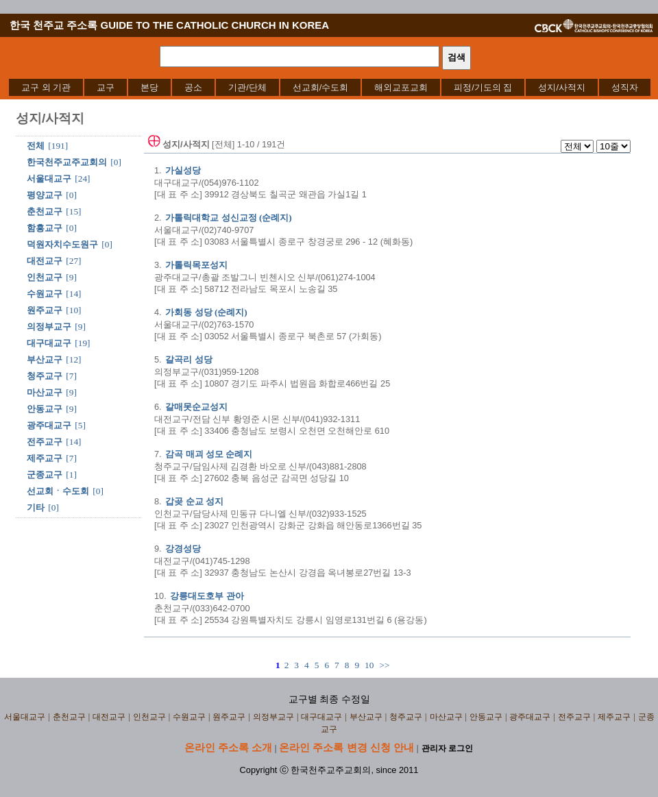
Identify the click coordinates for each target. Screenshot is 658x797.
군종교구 (44, 474)
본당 (149, 87)
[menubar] (329, 87)
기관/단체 (247, 87)
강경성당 (183, 548)
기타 (36, 507)
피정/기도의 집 (483, 87)
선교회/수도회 (321, 87)
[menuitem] (46, 87)
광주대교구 (49, 425)
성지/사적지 (561, 87)
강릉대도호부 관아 (206, 596)
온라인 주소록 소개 (228, 747)
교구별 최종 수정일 (329, 699)
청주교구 (44, 376)
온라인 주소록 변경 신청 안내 (346, 747)
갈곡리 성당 (188, 359)
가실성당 (183, 170)
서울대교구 (49, 178)
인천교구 (44, 277)
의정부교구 (49, 326)
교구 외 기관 (46, 87)
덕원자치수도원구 (62, 244)
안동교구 (44, 409)
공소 (193, 87)
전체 (36, 145)
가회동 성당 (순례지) (206, 312)
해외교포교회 (401, 87)
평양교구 (44, 195)
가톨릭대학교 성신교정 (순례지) (228, 217)
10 (369, 665)
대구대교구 (49, 343)
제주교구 (44, 458)
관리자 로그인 (447, 748)
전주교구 (44, 442)
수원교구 (44, 294)
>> (384, 665)
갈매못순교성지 (196, 407)
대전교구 (44, 261)
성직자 (624, 87)
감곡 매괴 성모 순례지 (208, 454)
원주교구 (44, 310)
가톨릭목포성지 (196, 265)
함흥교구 (44, 228)
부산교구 (44, 359)
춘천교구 (44, 211)
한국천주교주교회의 (67, 162)
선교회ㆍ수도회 (58, 491)
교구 (105, 87)
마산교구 (44, 392)
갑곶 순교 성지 (194, 501)
